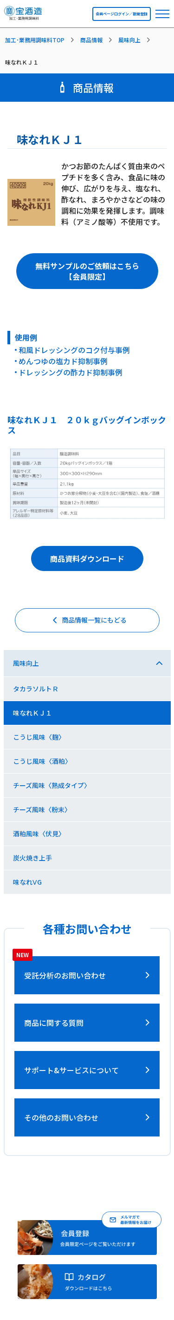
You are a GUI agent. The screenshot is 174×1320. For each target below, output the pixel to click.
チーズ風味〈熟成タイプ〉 (51, 785)
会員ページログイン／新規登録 (122, 13)
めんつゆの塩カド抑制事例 (63, 361)
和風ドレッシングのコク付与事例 (74, 349)
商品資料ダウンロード (87, 558)
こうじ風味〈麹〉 (39, 737)
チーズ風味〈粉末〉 (42, 809)
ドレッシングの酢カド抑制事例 (70, 372)
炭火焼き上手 (32, 857)
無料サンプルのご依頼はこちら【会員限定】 (87, 271)
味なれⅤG (27, 882)
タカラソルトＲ (35, 688)
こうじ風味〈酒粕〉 (42, 761)
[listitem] (41, 40)
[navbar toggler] (162, 14)
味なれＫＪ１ (32, 712)
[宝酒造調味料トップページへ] (23, 15)
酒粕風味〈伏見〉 (39, 833)
